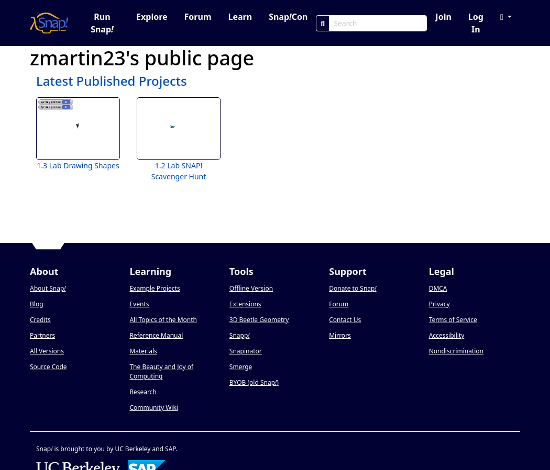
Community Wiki (153, 407)
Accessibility (447, 335)
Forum (198, 16)
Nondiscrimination (456, 351)
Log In (475, 23)
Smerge (240, 366)
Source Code (48, 366)
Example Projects (154, 288)
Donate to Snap (352, 288)
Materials (143, 351)
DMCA (438, 288)
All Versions (47, 351)
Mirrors (340, 335)
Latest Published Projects (111, 80)
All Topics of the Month (163, 319)
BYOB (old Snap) (254, 382)
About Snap (47, 288)
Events (139, 304)
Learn (240, 16)
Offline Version (251, 288)
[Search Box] (378, 23)
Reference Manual (156, 335)
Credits (40, 319)
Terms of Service (453, 319)
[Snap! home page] (49, 23)
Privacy (439, 304)
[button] (506, 16)
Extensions (245, 304)
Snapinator (245, 351)
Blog (36, 304)
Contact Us (345, 319)
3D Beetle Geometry (259, 319)
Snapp (239, 335)
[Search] (322, 23)
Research (142, 391)
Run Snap (102, 23)
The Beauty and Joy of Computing (161, 371)
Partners (42, 335)
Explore (151, 16)
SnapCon (288, 16)
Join (443, 16)
